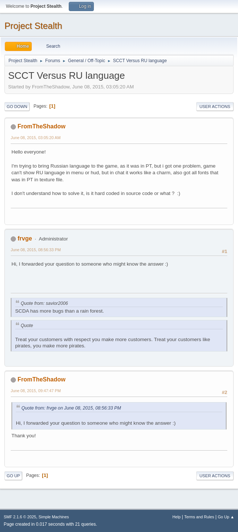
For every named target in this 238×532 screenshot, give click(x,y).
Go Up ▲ (226, 517)
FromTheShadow (41, 126)
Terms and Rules (199, 517)
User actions (215, 106)
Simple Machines (53, 517)
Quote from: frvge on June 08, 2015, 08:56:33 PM (71, 408)
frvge (24, 238)
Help (177, 517)
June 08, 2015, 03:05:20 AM (36, 137)
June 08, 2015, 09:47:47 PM (36, 390)
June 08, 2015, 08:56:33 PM (36, 250)
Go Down (17, 106)
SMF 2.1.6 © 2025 (20, 517)
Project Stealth (33, 26)
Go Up (13, 476)
